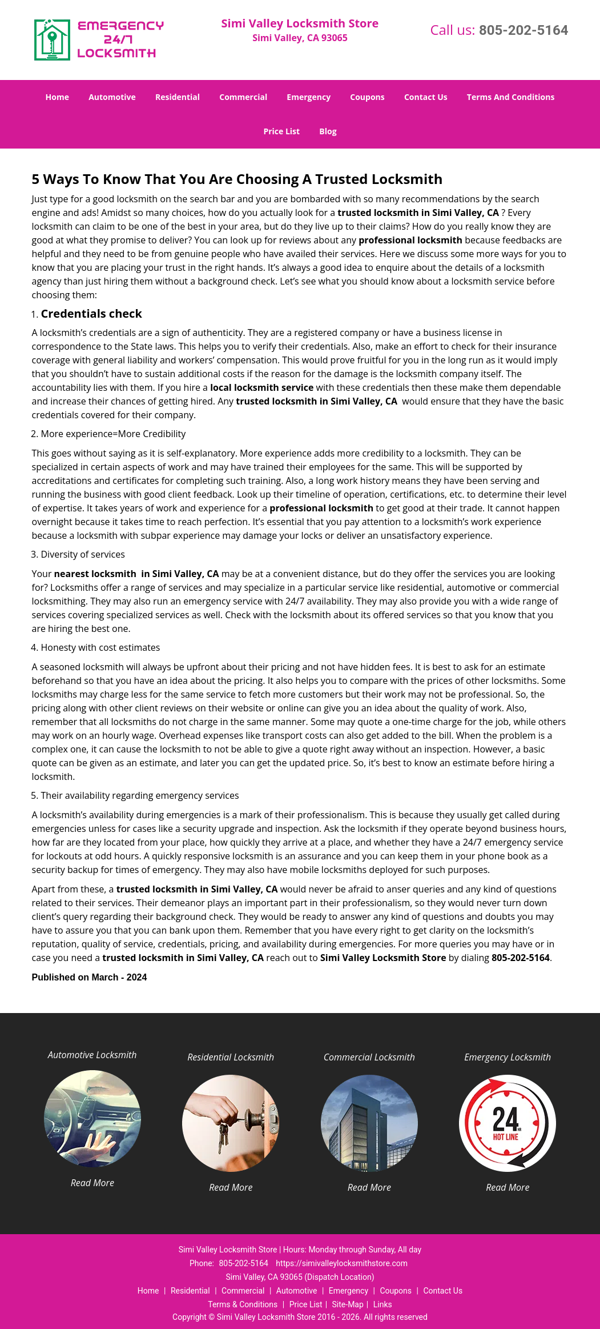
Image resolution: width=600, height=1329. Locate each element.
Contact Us (426, 96)
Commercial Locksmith (369, 1057)
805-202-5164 (524, 30)
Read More (92, 1182)
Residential (177, 96)
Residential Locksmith (230, 1057)
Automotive (112, 96)
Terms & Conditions (242, 1304)
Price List (281, 131)
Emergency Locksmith (507, 1057)
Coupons (367, 96)
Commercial (243, 96)
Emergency (309, 96)
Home (57, 96)
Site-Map (348, 1304)
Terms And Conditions (511, 96)
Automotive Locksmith (92, 1054)
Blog (327, 131)
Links (382, 1304)
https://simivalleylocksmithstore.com (342, 1263)
